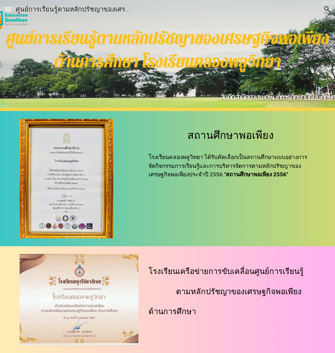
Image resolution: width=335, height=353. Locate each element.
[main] (230, 133)
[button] (8, 9)
